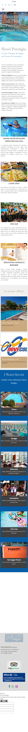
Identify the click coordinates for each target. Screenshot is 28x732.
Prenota (14, 1)
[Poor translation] (5, 701)
